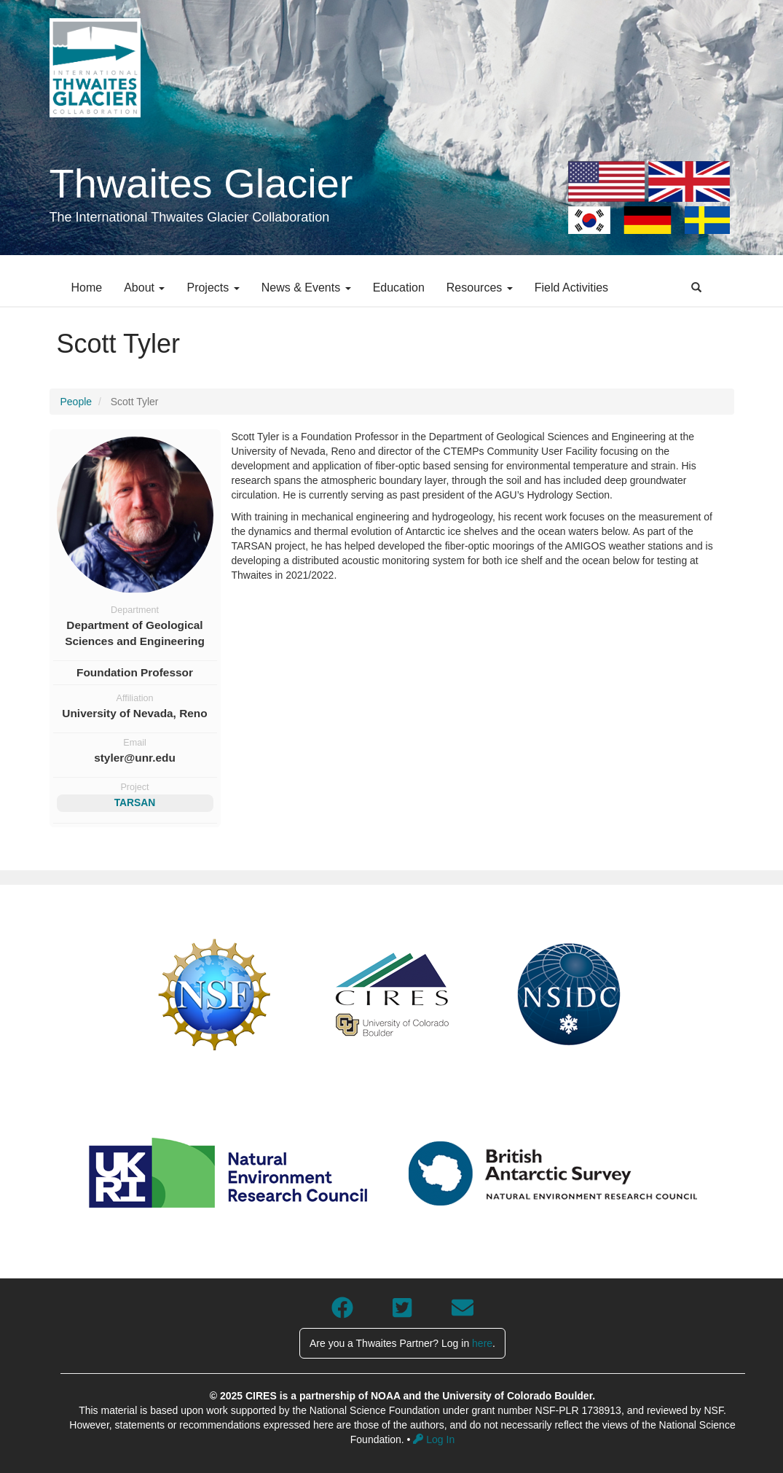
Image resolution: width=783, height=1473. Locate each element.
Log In (434, 1439)
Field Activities (571, 287)
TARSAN (135, 802)
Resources (479, 287)
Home (87, 287)
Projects (212, 287)
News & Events (306, 287)
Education (399, 287)
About (144, 287)
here (482, 1343)
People (76, 401)
